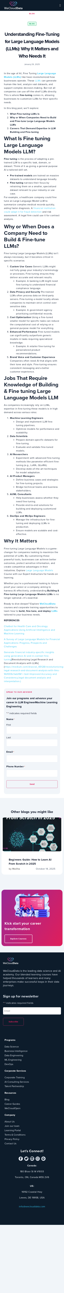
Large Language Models (39, 570)
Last (8, 737)
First (8, 725)
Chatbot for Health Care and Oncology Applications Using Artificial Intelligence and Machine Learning (29, 630)
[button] (60, 5)
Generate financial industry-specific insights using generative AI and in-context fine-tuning (29, 656)
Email (10, 752)
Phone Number (15, 767)
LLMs (37, 80)
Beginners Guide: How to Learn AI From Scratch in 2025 (30, 862)
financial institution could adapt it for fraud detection (30, 210)
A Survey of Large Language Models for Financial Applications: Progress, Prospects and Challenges (32, 643)
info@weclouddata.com (32, 1206)
